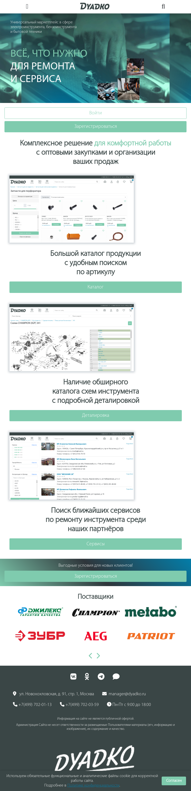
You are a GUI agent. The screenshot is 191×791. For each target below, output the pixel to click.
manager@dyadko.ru (124, 694)
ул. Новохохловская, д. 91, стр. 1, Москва (53, 694)
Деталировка (95, 415)
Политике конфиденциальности (93, 786)
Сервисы (96, 544)
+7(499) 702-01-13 (32, 704)
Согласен (174, 781)
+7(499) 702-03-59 (79, 704)
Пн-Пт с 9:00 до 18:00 (129, 704)
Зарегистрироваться (95, 126)
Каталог (95, 287)
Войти (95, 113)
